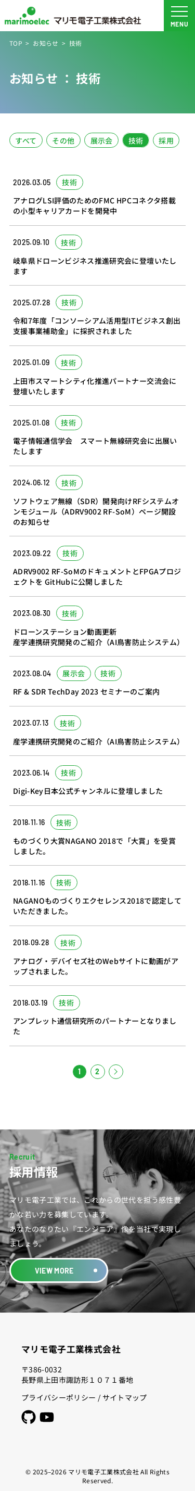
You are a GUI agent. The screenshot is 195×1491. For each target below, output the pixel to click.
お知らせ (45, 42)
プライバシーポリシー (58, 1397)
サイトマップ (124, 1397)
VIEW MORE (54, 1270)
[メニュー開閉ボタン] (179, 15)
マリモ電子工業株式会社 (71, 1349)
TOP (15, 42)
